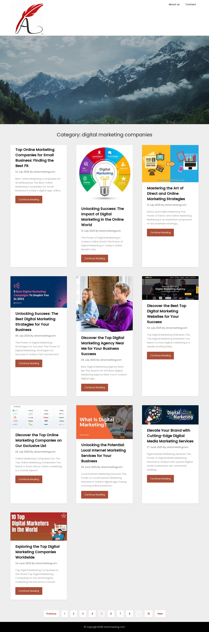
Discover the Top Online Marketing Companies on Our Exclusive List (38, 440)
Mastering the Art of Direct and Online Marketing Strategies (166, 193)
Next (160, 613)
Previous (51, 613)
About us (174, 4)
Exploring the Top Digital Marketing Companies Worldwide (37, 552)
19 (148, 613)
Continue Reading (29, 199)
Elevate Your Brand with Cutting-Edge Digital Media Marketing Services (170, 436)
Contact (190, 4)
